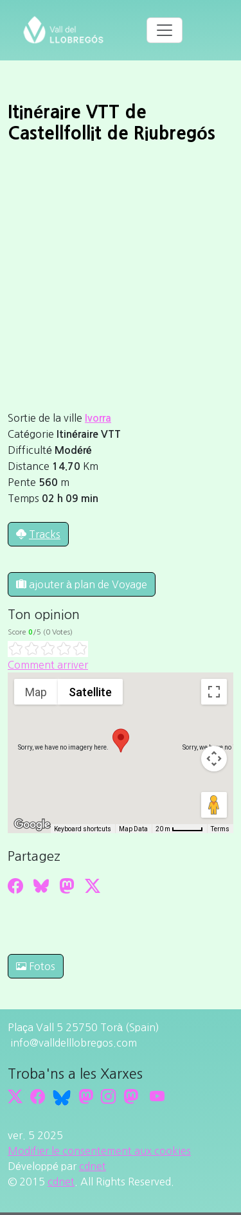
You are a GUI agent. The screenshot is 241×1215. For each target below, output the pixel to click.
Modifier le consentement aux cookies (99, 1151)
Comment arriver (48, 665)
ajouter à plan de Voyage (81, 584)
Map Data (133, 829)
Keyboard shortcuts (82, 829)
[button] (120, 740)
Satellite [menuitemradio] (90, 692)
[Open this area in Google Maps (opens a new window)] (32, 824)
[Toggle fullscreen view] (214, 692)
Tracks (44, 534)
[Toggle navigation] (165, 30)
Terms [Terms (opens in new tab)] (220, 829)
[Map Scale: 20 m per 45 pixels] (179, 828)
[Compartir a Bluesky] (41, 886)
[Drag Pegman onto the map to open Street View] (214, 805)
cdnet (92, 1166)
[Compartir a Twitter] (92, 886)
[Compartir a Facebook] (15, 886)
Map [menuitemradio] (36, 692)
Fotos (35, 966)
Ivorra (98, 418)
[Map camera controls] (214, 758)
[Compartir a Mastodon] (67, 886)
